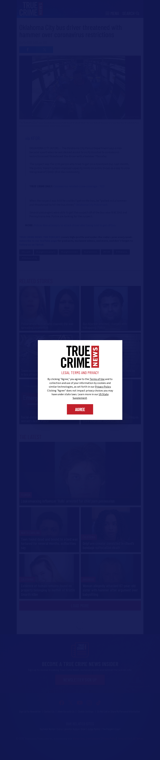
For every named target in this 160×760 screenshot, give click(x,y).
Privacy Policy (103, 387)
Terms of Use (97, 379)
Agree (80, 409)
